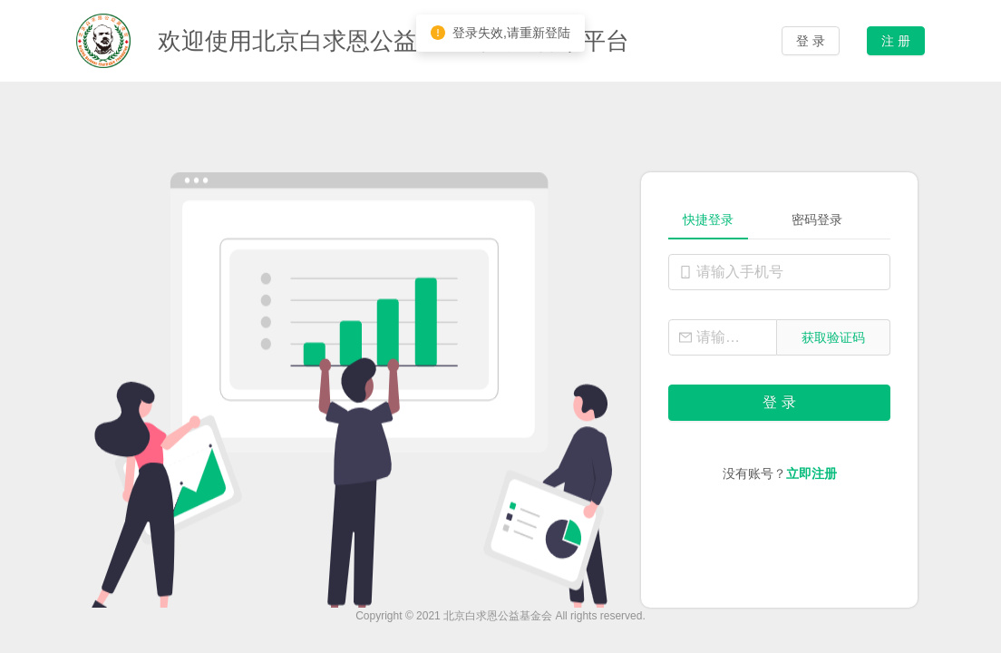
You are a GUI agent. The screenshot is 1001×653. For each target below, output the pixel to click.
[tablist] (779, 219)
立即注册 (811, 473)
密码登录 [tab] (817, 219)
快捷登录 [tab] (708, 219)
